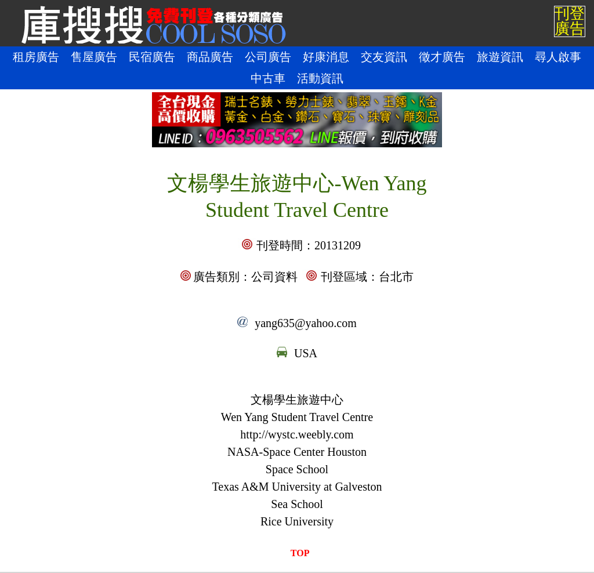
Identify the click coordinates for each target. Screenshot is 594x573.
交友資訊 (384, 56)
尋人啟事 (558, 56)
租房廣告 (36, 56)
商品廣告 (210, 56)
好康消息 (326, 56)
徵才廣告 (442, 56)
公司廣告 (268, 56)
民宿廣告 (152, 56)
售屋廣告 (94, 56)
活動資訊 (320, 78)
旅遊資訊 (500, 56)
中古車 (268, 78)
